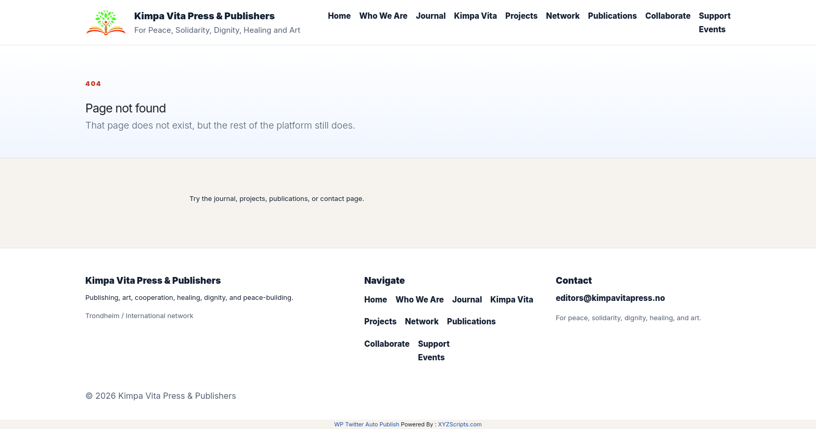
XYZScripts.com (460, 424)
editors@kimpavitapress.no (610, 298)
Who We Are (383, 16)
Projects (521, 16)
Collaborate (668, 16)
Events (712, 29)
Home (339, 16)
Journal (430, 16)
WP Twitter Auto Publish (366, 424)
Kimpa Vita (476, 16)
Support (715, 16)
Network (563, 16)
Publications (612, 16)
